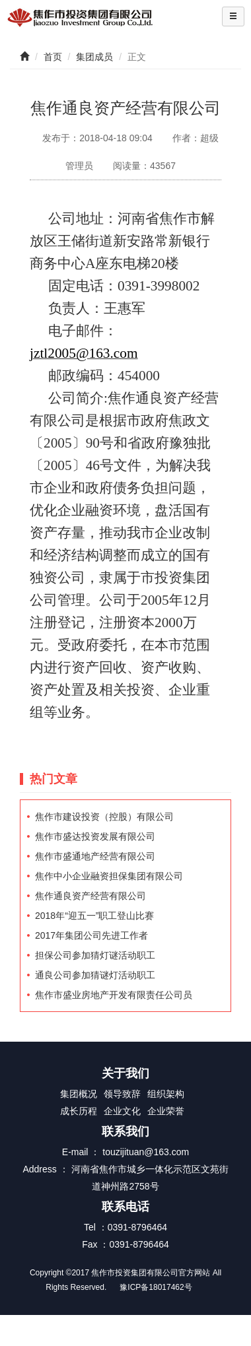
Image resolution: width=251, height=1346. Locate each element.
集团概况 (78, 1094)
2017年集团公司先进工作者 (91, 935)
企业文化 (122, 1111)
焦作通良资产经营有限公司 (90, 896)
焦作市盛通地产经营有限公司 (95, 856)
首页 (53, 56)
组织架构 (165, 1094)
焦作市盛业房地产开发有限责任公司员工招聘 (113, 997)
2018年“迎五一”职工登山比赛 (94, 915)
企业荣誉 (165, 1111)
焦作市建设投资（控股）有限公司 (104, 816)
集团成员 (94, 56)
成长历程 (78, 1111)
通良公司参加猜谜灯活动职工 (95, 975)
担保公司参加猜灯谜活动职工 (95, 955)
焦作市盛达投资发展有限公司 (95, 836)
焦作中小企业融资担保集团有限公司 (109, 876)
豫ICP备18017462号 (156, 1287)
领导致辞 (122, 1094)
